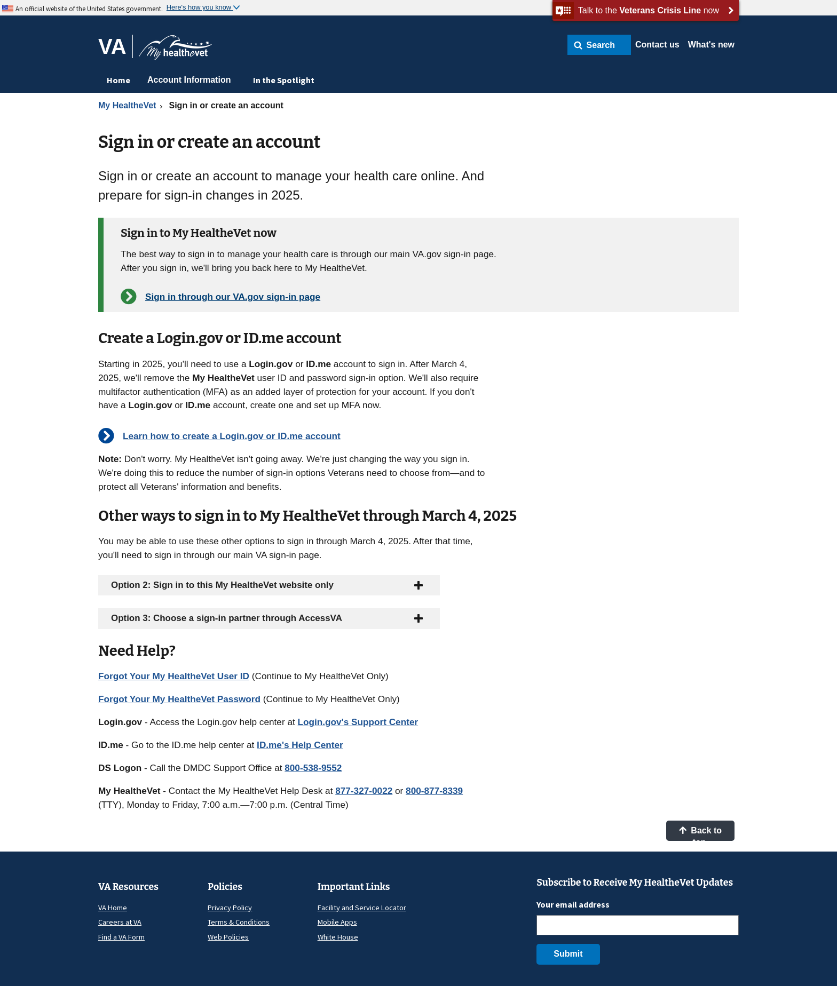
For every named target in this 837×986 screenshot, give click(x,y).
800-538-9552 (313, 767)
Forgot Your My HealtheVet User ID (173, 676)
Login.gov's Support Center (358, 722)
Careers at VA (119, 922)
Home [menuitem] (118, 80)
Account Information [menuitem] (189, 79)
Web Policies (228, 937)
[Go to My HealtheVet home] (175, 50)
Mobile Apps (337, 922)
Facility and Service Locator (362, 907)
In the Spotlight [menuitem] (283, 80)
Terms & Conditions (239, 922)
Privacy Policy (230, 907)
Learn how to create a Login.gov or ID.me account (232, 436)
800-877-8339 (434, 790)
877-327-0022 (363, 790)
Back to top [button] (700, 833)
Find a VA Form (121, 937)
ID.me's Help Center (300, 745)
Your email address (573, 904)
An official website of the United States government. (89, 8)
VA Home (112, 907)
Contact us (657, 44)
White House (338, 937)
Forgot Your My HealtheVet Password (179, 699)
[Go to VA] (115, 46)
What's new (711, 44)
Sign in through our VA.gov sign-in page (232, 296)
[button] (599, 45)
